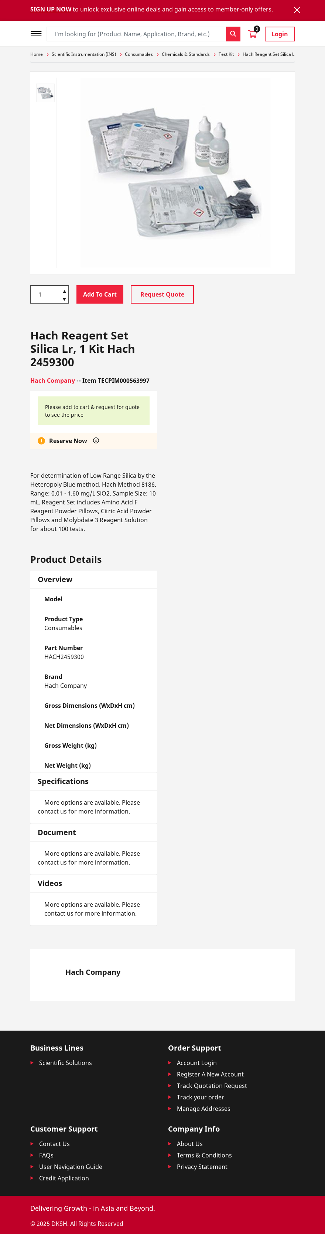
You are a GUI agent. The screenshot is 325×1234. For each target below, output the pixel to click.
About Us (190, 1144)
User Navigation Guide (70, 1167)
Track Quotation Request (212, 1086)
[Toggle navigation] (38, 33)
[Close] (297, 9)
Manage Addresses (203, 1109)
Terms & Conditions (204, 1155)
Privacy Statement (202, 1167)
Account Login (197, 1063)
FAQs (46, 1155)
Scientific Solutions (65, 1063)
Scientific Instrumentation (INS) (84, 54)
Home (36, 54)
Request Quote (162, 294)
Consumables (139, 54)
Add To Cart (100, 294)
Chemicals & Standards (186, 54)
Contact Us (54, 1144)
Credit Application (64, 1178)
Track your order (200, 1097)
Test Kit (226, 54)
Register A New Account (210, 1074)
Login (279, 34)
